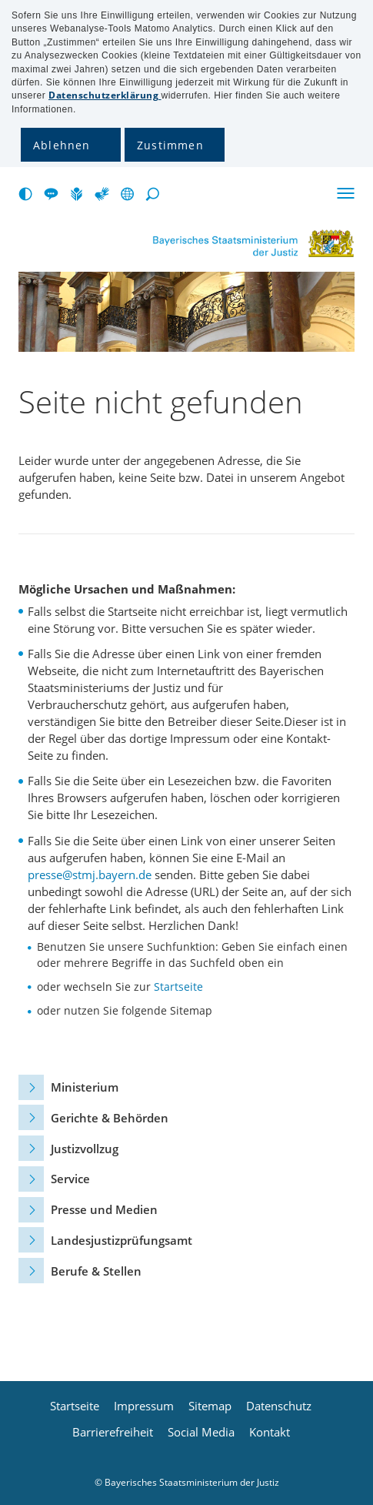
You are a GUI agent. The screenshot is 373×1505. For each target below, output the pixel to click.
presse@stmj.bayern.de (90, 874)
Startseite (178, 986)
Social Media (201, 1432)
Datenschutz (278, 1406)
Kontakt (269, 1432)
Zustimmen (170, 145)
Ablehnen (62, 145)
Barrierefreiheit (112, 1432)
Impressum (144, 1406)
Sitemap (209, 1406)
